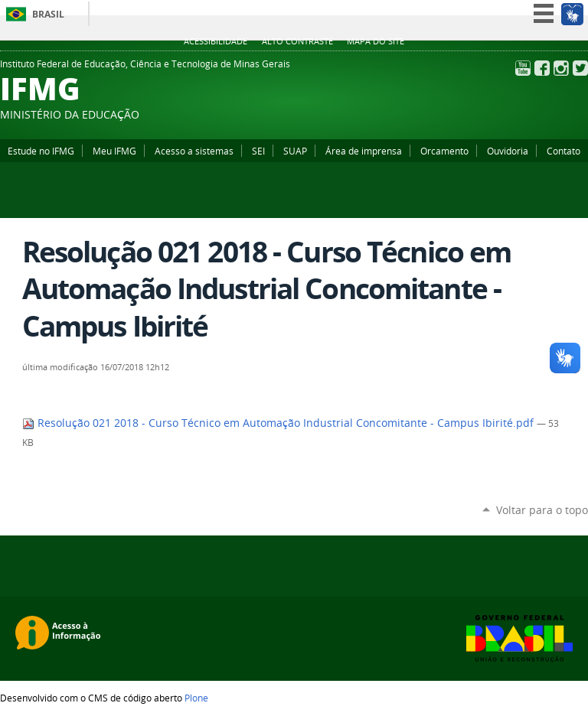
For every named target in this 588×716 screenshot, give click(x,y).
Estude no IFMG (41, 151)
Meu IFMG (114, 151)
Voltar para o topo (542, 510)
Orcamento (444, 151)
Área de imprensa (363, 151)
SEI (258, 151)
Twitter (580, 68)
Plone (196, 698)
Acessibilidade (215, 41)
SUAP (295, 151)
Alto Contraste (297, 41)
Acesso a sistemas (194, 151)
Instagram (561, 68)
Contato (563, 151)
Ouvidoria (507, 151)
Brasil (48, 14)
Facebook (542, 68)
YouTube (523, 68)
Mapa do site (375, 41)
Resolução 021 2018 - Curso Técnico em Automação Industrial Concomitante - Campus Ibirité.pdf (279, 423)
